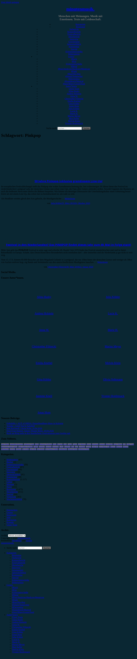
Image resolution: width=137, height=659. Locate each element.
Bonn (65, 444)
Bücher (10, 462)
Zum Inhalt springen (10, 2)
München (119, 447)
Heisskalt (48, 447)
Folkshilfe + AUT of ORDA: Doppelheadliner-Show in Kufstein (35, 423)
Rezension (80, 27)
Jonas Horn (74, 106)
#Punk (74, 71)
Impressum (11, 515)
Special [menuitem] (15, 577)
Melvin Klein (74, 121)
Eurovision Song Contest (9, 447)
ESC (124, 444)
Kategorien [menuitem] (11, 553)
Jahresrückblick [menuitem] (19, 572)
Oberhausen (5, 449)
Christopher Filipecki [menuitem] (21, 627)
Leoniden (82, 447)
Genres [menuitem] (10, 585)
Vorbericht (74, 29)
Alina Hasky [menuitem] (17, 620)
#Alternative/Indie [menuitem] (20, 592)
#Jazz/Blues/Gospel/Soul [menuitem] (23, 612)
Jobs (8, 517)
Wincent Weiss (72, 449)
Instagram (55, 447)
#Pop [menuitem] (14, 590)
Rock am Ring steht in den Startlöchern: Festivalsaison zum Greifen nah (38, 433)
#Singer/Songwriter (74, 76)
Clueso (74, 444)
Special (74, 49)
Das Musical (82, 444)
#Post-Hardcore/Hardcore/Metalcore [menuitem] (28, 597)
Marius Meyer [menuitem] (18, 644)
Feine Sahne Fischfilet (25, 447)
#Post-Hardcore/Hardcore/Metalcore (74, 69)
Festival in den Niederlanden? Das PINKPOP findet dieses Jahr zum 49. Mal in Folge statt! (68, 245)
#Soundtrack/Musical (74, 81)
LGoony (88, 447)
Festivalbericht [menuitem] (18, 563)
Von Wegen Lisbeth (51, 449)
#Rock (74, 59)
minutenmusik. (80, 8)
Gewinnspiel (74, 41)
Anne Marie (5, 444)
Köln (72, 447)
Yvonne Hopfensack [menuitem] (21, 652)
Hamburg (42, 447)
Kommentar (74, 46)
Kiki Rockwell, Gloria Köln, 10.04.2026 (24, 428)
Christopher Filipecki (74, 98)
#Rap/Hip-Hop (73, 74)
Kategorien (80, 24)
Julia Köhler (74, 108)
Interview (74, 39)
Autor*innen (71, 86)
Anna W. (74, 96)
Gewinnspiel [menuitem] (17, 570)
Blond (55, 444)
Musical (113, 447)
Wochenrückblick (14, 499)
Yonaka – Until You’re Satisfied (21, 426)
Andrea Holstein (74, 94)
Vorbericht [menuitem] (16, 558)
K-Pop (61, 447)
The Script (25, 449)
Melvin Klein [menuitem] (18, 649)
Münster (125, 447)
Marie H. (74, 113)
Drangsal (102, 444)
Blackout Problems (45, 444)
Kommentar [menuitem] (17, 575)
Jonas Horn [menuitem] (17, 634)
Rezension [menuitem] (16, 555)
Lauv (76, 447)
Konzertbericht (74, 32)
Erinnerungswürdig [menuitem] (20, 580)
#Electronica (74, 79)
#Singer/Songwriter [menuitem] (20, 605)
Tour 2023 (33, 449)
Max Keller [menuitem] (17, 647)
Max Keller (74, 118)
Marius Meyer (74, 116)
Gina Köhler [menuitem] (17, 632)
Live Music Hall (104, 447)
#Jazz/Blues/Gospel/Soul (74, 84)
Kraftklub (67, 447)
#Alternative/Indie (74, 64)
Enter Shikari (117, 444)
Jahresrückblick (74, 44)
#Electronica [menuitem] (17, 607)
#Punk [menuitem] (15, 600)
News (9, 487)
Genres (71, 56)
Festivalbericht (73, 34)
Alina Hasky (73, 91)
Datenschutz (12, 510)
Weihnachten (63, 449)
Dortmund (95, 444)
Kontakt (10, 522)
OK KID (12, 449)
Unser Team (74, 89)
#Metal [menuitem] (15, 595)
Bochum (60, 444)
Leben (9, 482)
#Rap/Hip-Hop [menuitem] (18, 602)
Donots (88, 444)
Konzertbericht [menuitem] (18, 560)
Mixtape (10, 484)
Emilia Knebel (74, 101)
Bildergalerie (74, 54)
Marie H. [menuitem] (16, 642)
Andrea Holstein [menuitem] (19, 622)
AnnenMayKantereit (16, 444)
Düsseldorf (109, 444)
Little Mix (95, 447)
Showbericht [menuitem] (17, 565)
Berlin (37, 444)
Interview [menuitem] (16, 567)
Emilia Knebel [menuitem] (18, 629)
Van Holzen (41, 449)
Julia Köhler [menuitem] (17, 637)
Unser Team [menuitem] (17, 617)
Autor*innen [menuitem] (12, 615)
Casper (69, 444)
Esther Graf (130, 444)
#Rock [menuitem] (15, 587)
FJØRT (35, 447)
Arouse (29, 540)
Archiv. (4, 535)
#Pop (74, 61)
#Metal (74, 66)
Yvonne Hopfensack (74, 123)
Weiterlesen (70, 198)
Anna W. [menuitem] (16, 624)
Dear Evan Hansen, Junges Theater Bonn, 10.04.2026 (30, 431)
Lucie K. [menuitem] (16, 639)
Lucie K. (74, 111)
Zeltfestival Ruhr (83, 449)
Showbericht (74, 37)
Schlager (19, 449)
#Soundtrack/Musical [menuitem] (21, 610)
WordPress (17, 540)
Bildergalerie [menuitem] (17, 582)
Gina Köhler (73, 103)
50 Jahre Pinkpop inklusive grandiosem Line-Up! (68, 181)
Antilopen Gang (29, 444)
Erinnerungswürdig (74, 51)
